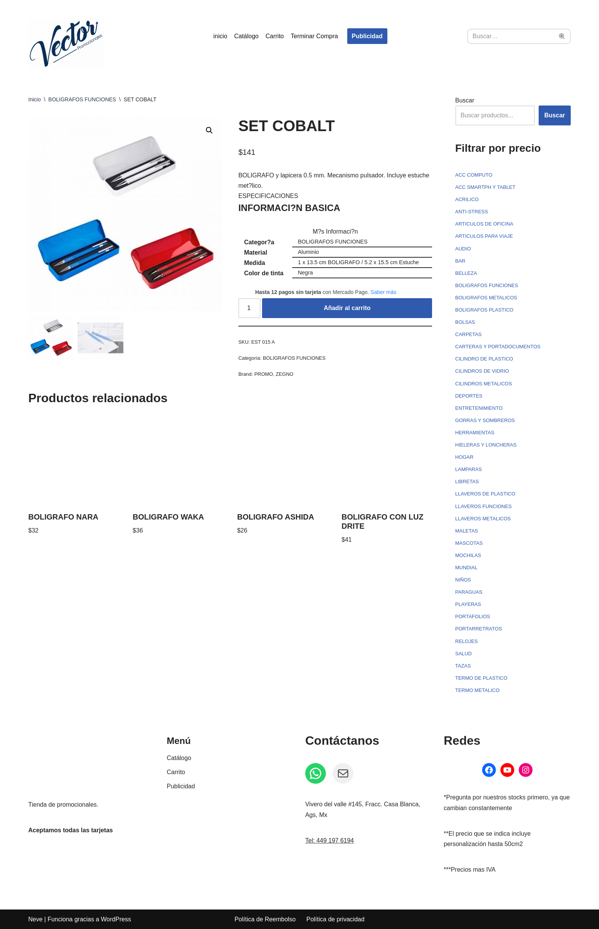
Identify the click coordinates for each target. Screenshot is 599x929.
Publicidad (367, 36)
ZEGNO (284, 374)
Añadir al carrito (347, 308)
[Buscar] (510, 36)
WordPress (116, 919)
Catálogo (246, 36)
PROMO (263, 374)
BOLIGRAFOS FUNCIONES (82, 99)
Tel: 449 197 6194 (329, 840)
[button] (209, 130)
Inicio (34, 99)
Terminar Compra (314, 36)
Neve (35, 919)
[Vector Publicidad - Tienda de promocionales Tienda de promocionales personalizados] (66, 43)
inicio (220, 36)
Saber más (384, 292)
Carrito (275, 36)
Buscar (464, 100)
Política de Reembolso (265, 919)
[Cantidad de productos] (249, 308)
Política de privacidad (335, 919)
